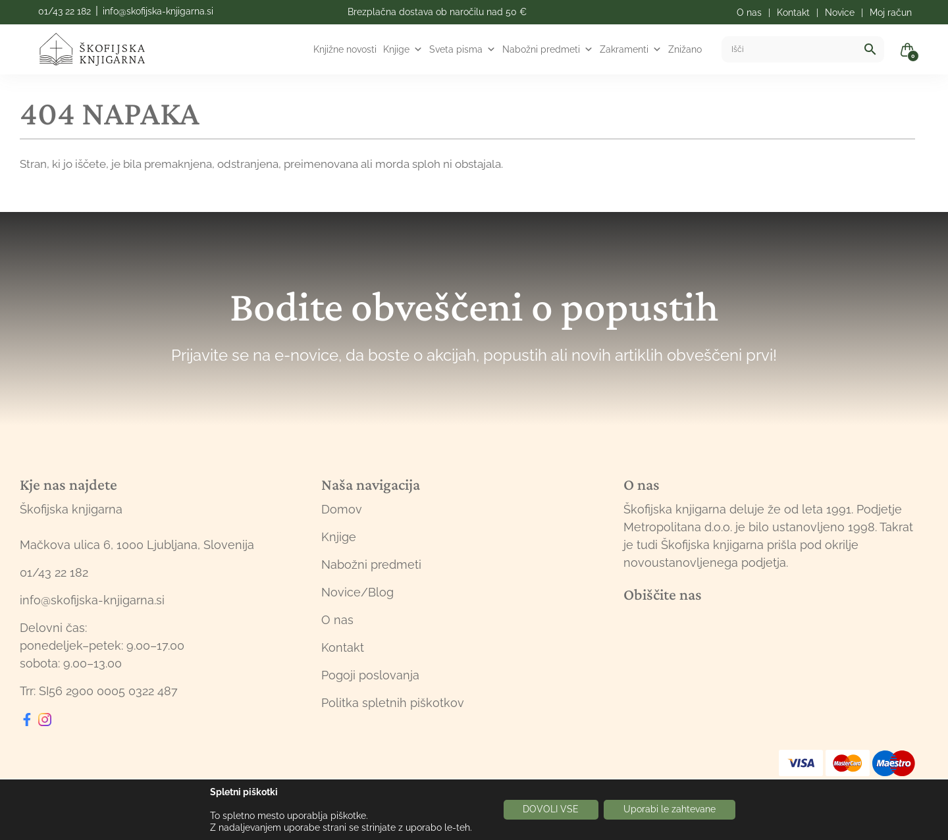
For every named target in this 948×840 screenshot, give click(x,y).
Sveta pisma (462, 49)
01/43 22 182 (64, 11)
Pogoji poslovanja (370, 675)
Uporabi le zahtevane (669, 809)
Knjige (403, 49)
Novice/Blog (357, 592)
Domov (341, 509)
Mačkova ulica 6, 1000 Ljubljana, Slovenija (137, 545)
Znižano (685, 49)
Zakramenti (631, 49)
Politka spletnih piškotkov (392, 703)
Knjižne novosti (345, 49)
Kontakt (342, 647)
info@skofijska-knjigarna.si (158, 11)
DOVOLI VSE (551, 809)
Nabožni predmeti (547, 49)
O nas (337, 620)
